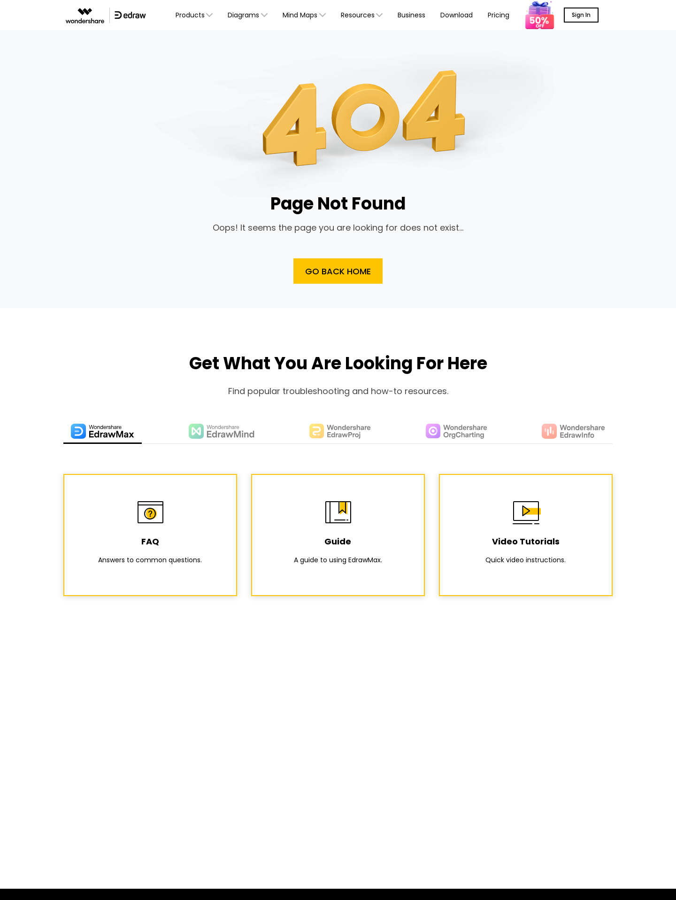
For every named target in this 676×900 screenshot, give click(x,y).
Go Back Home (338, 271)
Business (411, 15)
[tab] (102, 432)
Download (456, 15)
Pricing (498, 15)
